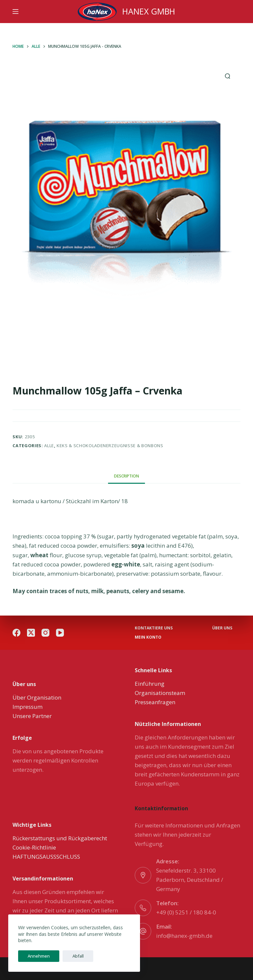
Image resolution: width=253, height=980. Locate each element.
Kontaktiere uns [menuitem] (154, 628)
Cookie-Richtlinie (34, 847)
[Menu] (15, 11)
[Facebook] (16, 633)
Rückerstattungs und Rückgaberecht (60, 838)
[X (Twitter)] (31, 633)
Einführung (149, 683)
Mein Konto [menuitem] (148, 637)
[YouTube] (60, 633)
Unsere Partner (32, 716)
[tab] (126, 476)
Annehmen (36, 956)
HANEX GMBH (148, 11)
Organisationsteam (160, 693)
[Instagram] (45, 633)
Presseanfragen (155, 702)
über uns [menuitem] (222, 628)
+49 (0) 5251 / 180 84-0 (186, 912)
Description (126, 476)
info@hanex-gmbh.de (184, 935)
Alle (49, 445)
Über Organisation (37, 697)
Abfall (68, 956)
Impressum (27, 706)
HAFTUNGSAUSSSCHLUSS (46, 856)
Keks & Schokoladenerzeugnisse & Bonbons (110, 445)
